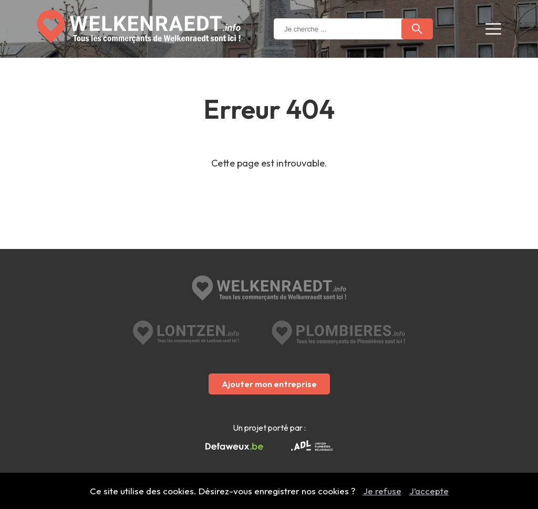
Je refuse (382, 490)
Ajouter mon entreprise (269, 384)
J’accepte (429, 490)
